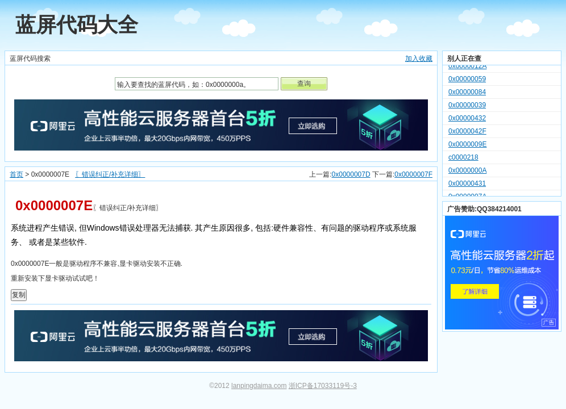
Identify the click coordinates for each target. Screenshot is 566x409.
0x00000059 (467, 81)
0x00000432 (467, 120)
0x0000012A (467, 68)
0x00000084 (467, 94)
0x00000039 (467, 107)
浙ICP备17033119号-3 (323, 386)
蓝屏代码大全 (76, 24)
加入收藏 (418, 58)
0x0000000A (467, 172)
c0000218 (463, 159)
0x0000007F (413, 174)
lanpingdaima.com (258, 386)
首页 (16, 174)
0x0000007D (351, 174)
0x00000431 (467, 185)
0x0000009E (467, 146)
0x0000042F (467, 133)
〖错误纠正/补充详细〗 (110, 174)
